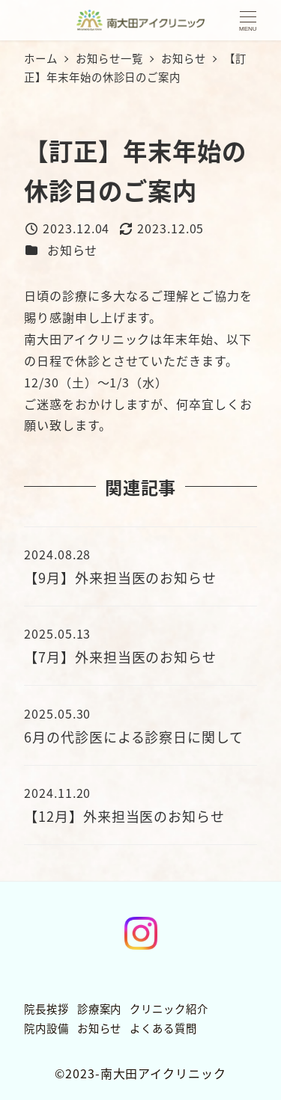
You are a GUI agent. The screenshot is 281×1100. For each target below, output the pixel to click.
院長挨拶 (46, 1008)
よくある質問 (163, 1028)
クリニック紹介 (169, 1008)
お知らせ (72, 250)
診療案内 (99, 1008)
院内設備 (46, 1028)
